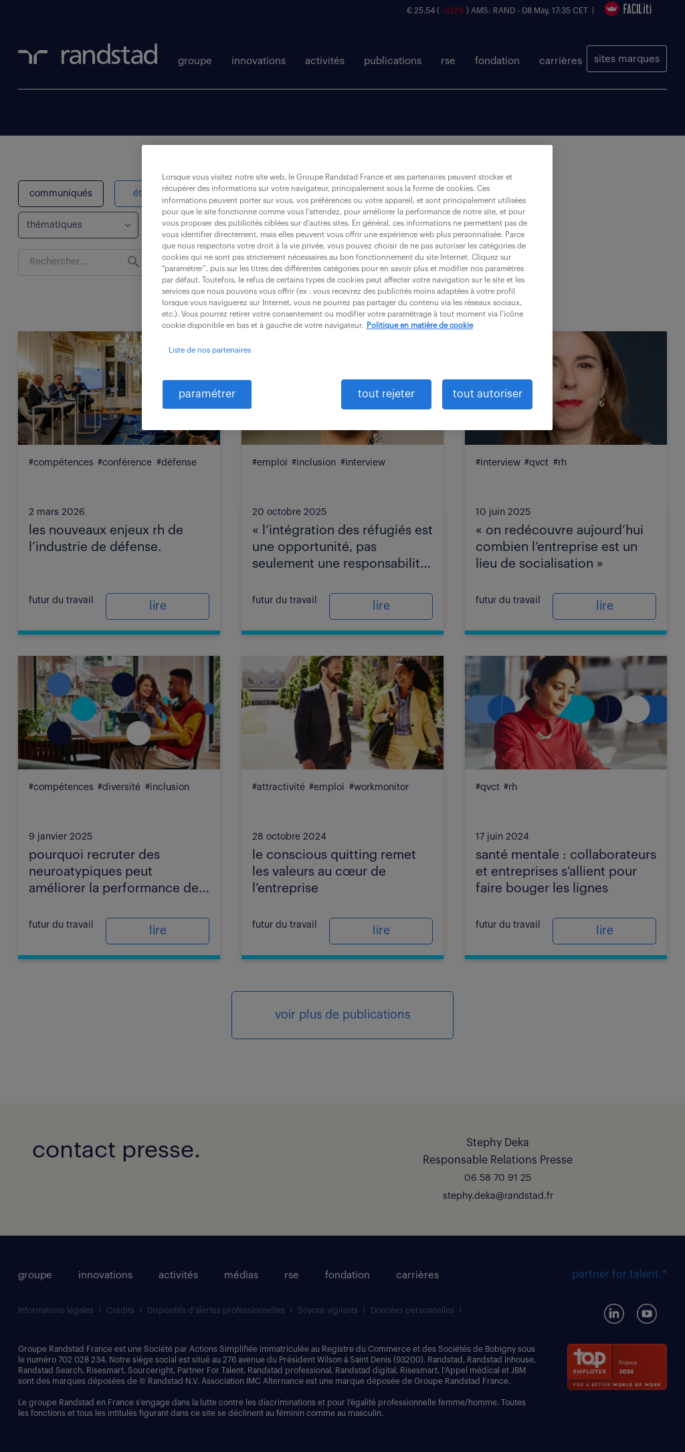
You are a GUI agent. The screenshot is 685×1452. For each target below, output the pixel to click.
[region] (347, 287)
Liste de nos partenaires (210, 350)
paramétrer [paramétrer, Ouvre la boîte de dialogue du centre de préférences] (207, 394)
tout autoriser (487, 394)
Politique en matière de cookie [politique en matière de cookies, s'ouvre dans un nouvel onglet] (420, 325)
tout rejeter (386, 394)
